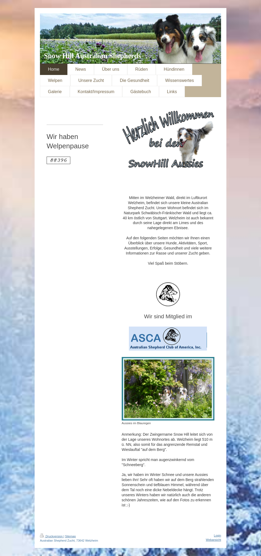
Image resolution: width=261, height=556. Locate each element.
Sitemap (70, 536)
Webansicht (213, 539)
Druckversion (51, 536)
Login (217, 535)
